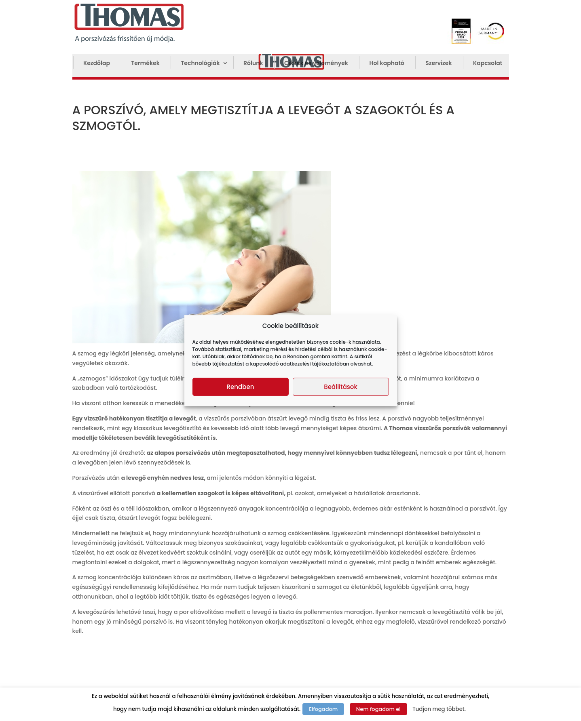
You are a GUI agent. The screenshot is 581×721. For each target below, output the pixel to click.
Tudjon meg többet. (439, 709)
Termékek (145, 63)
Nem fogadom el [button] (378, 709)
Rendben (240, 387)
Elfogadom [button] (323, 709)
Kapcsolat (487, 63)
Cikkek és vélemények (316, 63)
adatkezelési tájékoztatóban (314, 363)
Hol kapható (386, 63)
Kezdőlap (96, 63)
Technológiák (200, 63)
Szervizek (438, 63)
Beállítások (340, 387)
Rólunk (253, 63)
